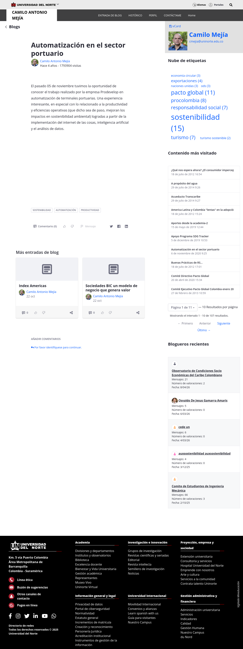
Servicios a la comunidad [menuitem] (198, 579)
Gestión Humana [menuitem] (192, 628)
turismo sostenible (215, 138)
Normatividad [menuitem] (84, 613)
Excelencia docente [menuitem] (88, 564)
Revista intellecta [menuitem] (139, 564)
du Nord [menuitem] (186, 637)
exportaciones (186, 80)
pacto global (193, 92)
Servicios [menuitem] (187, 614)
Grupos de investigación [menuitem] (145, 551)
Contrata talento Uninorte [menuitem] (199, 584)
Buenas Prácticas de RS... (187, 262)
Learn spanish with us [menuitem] (143, 613)
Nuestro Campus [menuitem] (140, 622)
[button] (230, 5)
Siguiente (223, 323)
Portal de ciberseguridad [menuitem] (92, 609)
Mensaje (88, 226)
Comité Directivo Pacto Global (190, 276)
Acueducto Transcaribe (185, 196)
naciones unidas (184, 86)
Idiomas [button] (199, 4)
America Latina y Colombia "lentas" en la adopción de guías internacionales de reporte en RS (202, 210)
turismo (183, 137)
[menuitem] (110, 15)
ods (205, 86)
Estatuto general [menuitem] (86, 618)
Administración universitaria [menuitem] (200, 610)
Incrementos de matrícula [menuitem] (93, 622)
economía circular (185, 76)
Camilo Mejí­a (208, 35)
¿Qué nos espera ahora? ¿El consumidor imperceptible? (202, 170)
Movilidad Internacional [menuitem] (144, 604)
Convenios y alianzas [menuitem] (142, 609)
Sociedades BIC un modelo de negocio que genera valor (111, 288)
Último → (204, 330)
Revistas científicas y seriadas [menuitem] (148, 555)
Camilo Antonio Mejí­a (55, 61)
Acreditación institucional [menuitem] (93, 636)
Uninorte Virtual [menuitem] (86, 587)
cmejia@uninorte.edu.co (206, 41)
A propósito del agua (184, 183)
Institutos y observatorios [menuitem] (93, 555)
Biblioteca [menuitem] (82, 560)
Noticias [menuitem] (133, 573)
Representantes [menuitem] (86, 578)
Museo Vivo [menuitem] (83, 582)
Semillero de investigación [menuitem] (146, 569)
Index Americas (32, 285)
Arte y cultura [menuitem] (190, 574)
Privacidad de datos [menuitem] (89, 604)
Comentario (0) (45, 226)
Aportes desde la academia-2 (189, 223)
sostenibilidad (42, 210)
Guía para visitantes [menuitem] (142, 618)
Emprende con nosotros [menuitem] (197, 570)
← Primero (185, 323)
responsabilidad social (199, 107)
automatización (66, 210)
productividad (90, 210)
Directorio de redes (21, 625)
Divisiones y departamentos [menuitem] (94, 551)
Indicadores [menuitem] (189, 619)
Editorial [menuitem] (134, 560)
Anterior (205, 323)
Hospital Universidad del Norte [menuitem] (202, 565)
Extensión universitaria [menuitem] (197, 556)
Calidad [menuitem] (186, 623)
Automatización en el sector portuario (195, 249)
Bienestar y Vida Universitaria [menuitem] (95, 569)
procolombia (188, 100)
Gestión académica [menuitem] (88, 573)
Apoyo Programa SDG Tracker (190, 236)
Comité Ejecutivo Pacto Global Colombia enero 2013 (202, 289)
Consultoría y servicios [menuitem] (196, 561)
